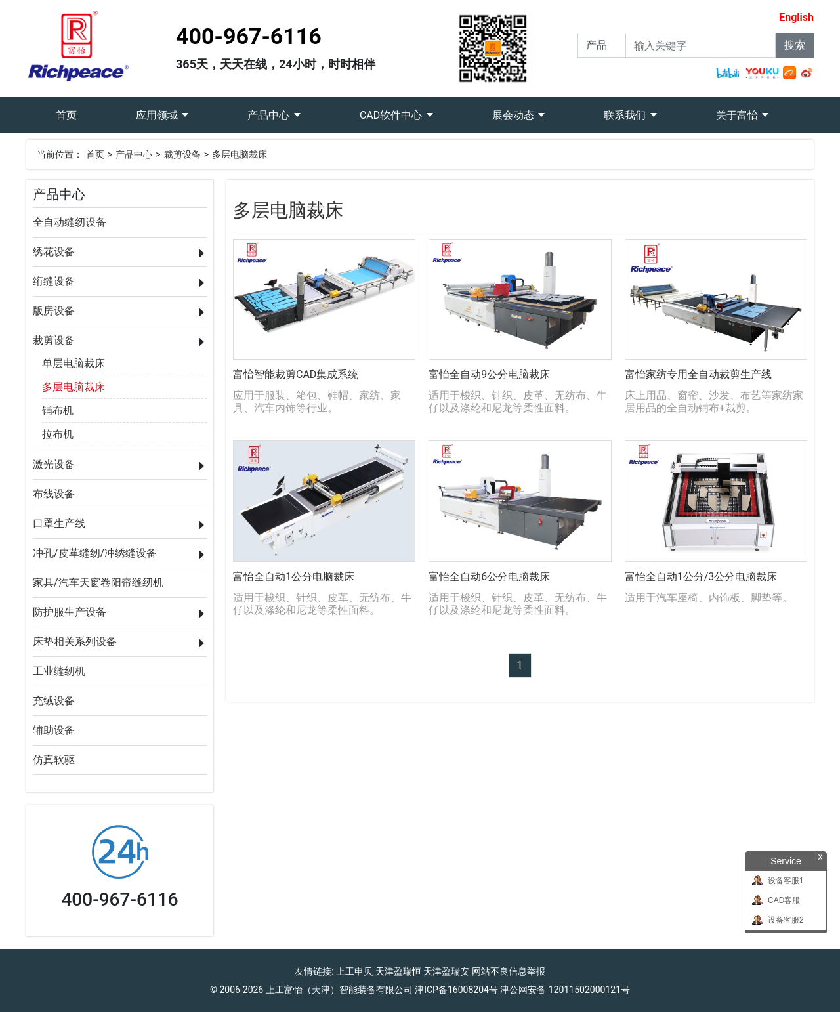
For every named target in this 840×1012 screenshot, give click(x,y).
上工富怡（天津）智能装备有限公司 (339, 989)
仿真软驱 (54, 759)
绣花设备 (54, 251)
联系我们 (626, 115)
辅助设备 (54, 730)
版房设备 (54, 311)
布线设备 (54, 494)
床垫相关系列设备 (75, 641)
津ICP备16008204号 (456, 989)
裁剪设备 (182, 154)
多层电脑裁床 (239, 154)
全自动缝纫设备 (69, 222)
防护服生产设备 (69, 612)
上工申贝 (354, 971)
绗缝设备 (54, 281)
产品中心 (269, 115)
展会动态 (514, 115)
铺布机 (58, 410)
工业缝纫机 (59, 671)
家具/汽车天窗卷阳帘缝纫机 (98, 582)
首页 (81, 109)
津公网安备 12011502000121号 (565, 989)
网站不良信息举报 (508, 971)
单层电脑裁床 (73, 363)
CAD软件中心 (392, 115)
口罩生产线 (59, 523)
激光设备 (54, 464)
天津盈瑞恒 (398, 971)
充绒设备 (54, 700)
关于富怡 (738, 115)
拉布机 (58, 434)
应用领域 (158, 115)
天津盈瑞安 (446, 971)
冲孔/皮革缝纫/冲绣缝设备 (95, 553)
